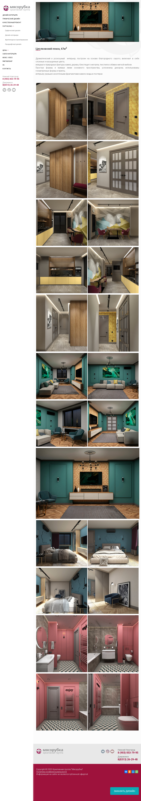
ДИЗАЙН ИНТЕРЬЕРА (10, 15)
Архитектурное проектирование (16, 40)
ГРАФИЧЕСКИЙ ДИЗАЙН (11, 19)
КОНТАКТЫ (7, 69)
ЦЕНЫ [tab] (5, 50)
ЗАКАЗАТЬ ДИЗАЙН (124, 791)
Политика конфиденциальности (51, 772)
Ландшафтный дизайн (13, 44)
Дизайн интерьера (11, 35)
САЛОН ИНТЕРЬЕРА (9, 54)
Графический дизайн (12, 30)
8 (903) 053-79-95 (11, 79)
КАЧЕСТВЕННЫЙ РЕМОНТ (12, 22)
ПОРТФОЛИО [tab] (7, 26)
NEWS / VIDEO (8, 57)
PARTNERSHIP (7, 61)
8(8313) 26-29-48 (11, 85)
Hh (3, 65)
